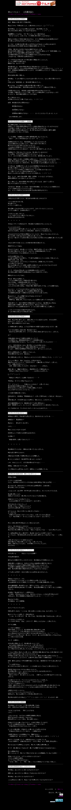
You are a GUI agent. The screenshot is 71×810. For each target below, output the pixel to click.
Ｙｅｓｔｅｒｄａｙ (22, 14)
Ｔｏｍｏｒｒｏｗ (35, 14)
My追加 (60, 796)
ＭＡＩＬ (60, 789)
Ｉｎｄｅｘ (11, 14)
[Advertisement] (35, 805)
